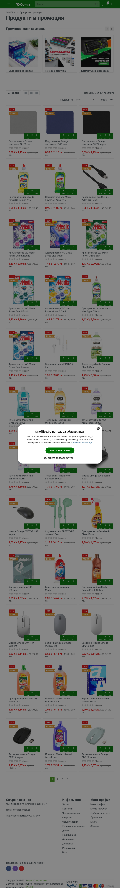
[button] (60, 458)
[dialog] (60, 444)
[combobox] (98, 428)
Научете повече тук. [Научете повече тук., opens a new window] (82, 442)
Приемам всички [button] (60, 450)
